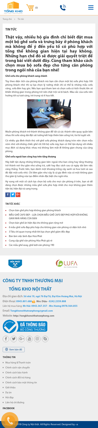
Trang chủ (7, 19)
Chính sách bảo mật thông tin (21, 382)
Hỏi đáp (9, 397)
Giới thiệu (10, 387)
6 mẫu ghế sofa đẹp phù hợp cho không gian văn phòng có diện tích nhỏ (47, 227)
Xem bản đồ (13, 349)
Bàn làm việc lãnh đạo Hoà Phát (25, 236)
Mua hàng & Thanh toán (18, 362)
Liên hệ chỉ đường (14, 402)
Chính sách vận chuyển (17, 367)
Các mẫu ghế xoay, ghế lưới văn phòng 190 (31, 245)
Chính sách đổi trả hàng (18, 377)
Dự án (8, 392)
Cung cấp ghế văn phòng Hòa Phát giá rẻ (30, 240)
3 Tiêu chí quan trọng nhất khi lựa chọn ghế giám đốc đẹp (39, 232)
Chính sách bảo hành (16, 372)
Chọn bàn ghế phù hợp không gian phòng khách (35, 210)
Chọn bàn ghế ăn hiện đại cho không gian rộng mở (36, 223)
